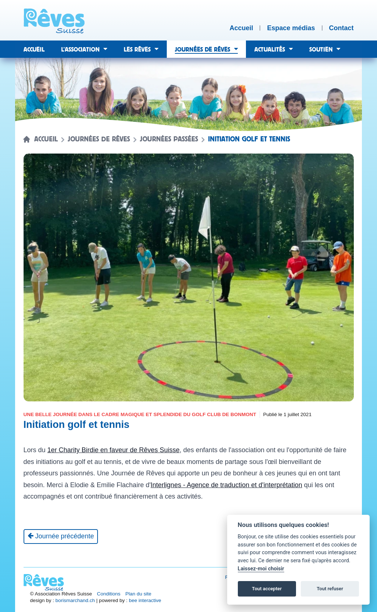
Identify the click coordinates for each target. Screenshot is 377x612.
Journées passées (169, 139)
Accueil (46, 139)
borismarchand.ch (75, 600)
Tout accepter (267, 588)
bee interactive (145, 600)
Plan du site (139, 594)
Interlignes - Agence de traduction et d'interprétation (226, 485)
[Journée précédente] (61, 536)
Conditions (108, 594)
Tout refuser (330, 588)
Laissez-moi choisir (261, 569)
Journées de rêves (99, 139)
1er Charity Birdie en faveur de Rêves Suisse (113, 450)
